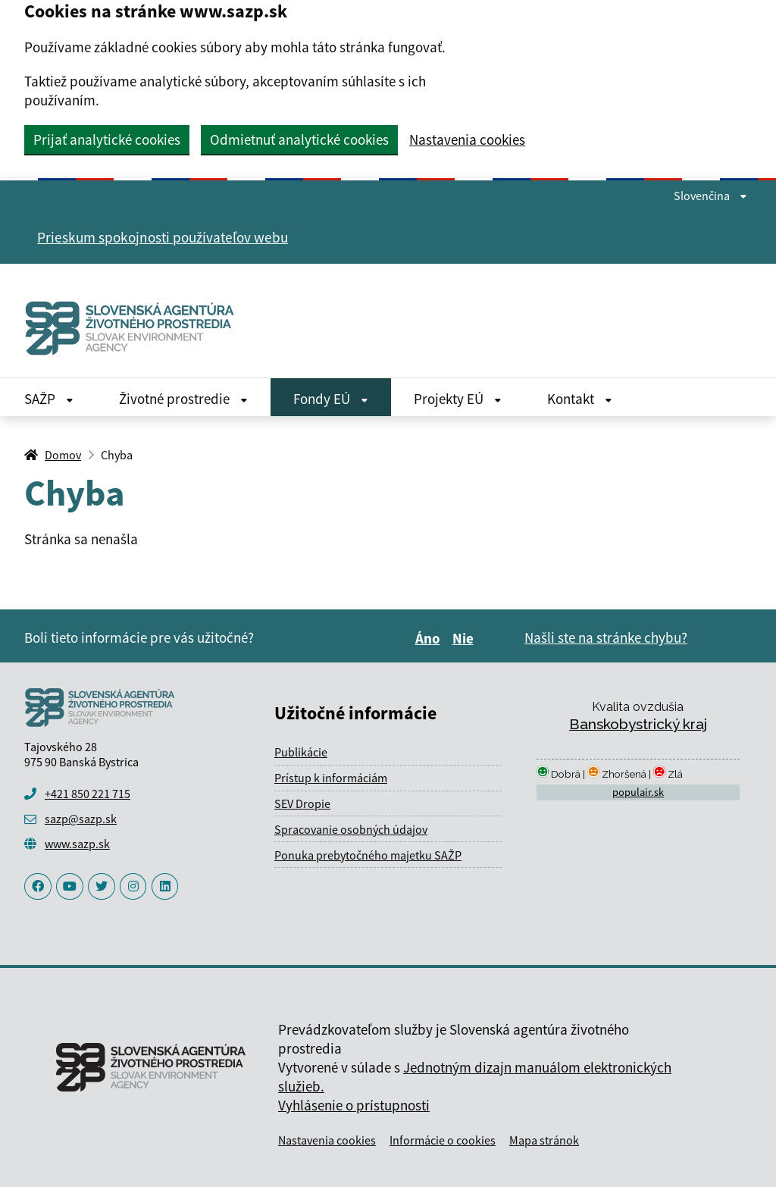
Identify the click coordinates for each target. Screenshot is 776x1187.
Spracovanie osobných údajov (350, 829)
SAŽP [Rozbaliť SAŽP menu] (49, 399)
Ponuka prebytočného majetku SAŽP (368, 855)
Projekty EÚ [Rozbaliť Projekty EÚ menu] (458, 399)
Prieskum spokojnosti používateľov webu (162, 237)
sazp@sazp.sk (81, 818)
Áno (430, 638)
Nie (465, 638)
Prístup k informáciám (330, 777)
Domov (63, 454)
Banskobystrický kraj (638, 724)
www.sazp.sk (77, 843)
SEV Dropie (302, 803)
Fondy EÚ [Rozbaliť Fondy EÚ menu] (330, 399)
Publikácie (300, 751)
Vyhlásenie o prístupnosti (354, 1105)
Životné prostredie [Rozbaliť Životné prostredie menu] (183, 399)
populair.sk (638, 792)
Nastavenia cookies (467, 140)
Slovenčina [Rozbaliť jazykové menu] (710, 195)
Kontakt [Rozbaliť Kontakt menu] (579, 399)
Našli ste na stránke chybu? (605, 637)
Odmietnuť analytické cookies (299, 139)
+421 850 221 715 (87, 793)
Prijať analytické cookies (106, 139)
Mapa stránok (544, 1140)
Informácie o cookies (443, 1140)
